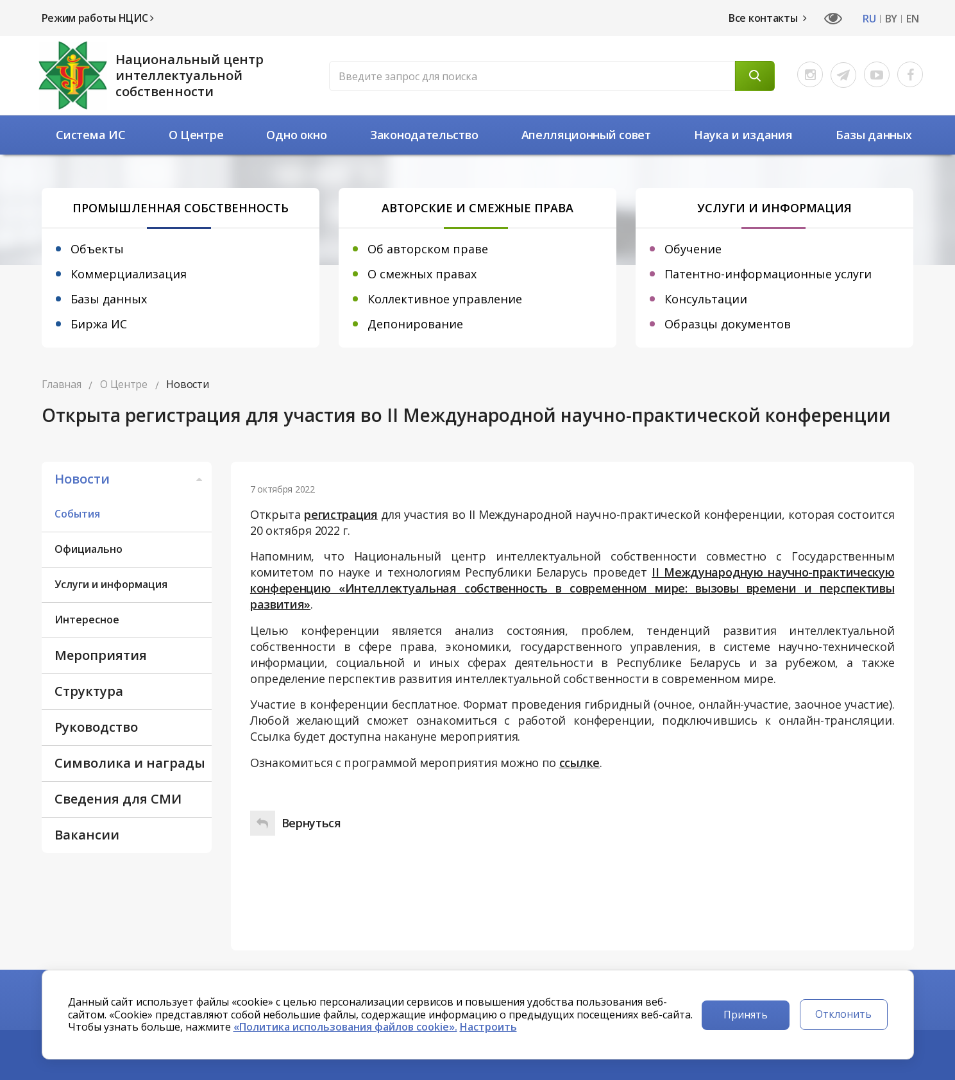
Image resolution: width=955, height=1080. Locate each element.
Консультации (705, 299)
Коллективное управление (445, 299)
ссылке (579, 762)
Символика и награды (130, 763)
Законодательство (424, 134)
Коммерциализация (129, 274)
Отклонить (843, 1014)
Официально (89, 549)
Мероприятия (101, 655)
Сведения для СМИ (118, 798)
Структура (89, 691)
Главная (61, 384)
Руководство (96, 727)
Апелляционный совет (586, 134)
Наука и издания (743, 134)
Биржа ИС (99, 324)
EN (912, 19)
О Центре (196, 134)
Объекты (97, 249)
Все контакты (768, 18)
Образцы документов (727, 324)
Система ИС (90, 134)
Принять (745, 1015)
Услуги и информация (111, 584)
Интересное (87, 619)
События (77, 514)
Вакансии (87, 834)
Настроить (488, 1027)
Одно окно (296, 134)
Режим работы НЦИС (98, 18)
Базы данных (874, 134)
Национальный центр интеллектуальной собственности (189, 75)
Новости (130, 478)
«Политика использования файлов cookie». (345, 1027)
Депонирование (415, 324)
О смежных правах (422, 274)
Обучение (693, 249)
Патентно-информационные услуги (768, 274)
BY (891, 19)
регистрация (341, 514)
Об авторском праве (428, 249)
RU (869, 19)
